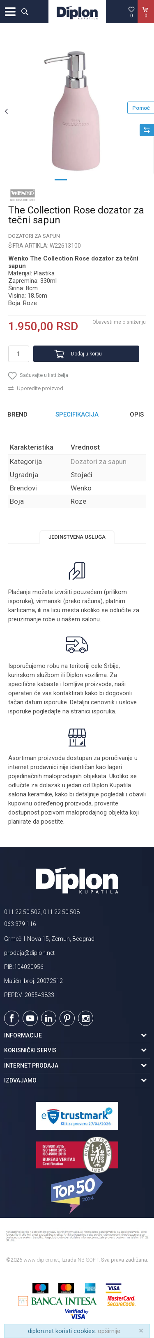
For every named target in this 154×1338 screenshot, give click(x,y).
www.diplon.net (41, 1260)
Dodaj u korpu (86, 354)
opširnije (109, 1331)
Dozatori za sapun (34, 236)
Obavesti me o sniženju (119, 322)
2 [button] (77, 179)
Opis (137, 414)
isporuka (103, 711)
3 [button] (93, 179)
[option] (77, 111)
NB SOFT (88, 1260)
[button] (24, 11)
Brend (17, 414)
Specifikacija (77, 414)
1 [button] (60, 179)
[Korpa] (146, 20)
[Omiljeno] (131, 12)
